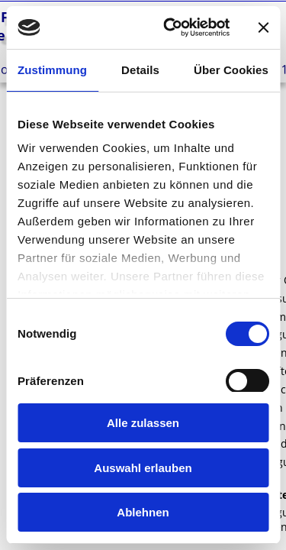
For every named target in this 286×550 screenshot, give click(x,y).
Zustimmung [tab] (52, 69)
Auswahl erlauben (142, 467)
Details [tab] (140, 69)
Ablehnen (143, 512)
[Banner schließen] (263, 27)
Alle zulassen (143, 422)
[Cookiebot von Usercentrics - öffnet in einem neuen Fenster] (170, 27)
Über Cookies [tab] (231, 69)
